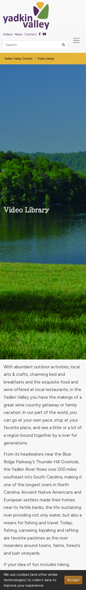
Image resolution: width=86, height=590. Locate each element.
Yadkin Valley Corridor (19, 58)
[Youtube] (44, 34)
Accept (73, 580)
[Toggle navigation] (76, 40)
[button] (63, 45)
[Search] (35, 45)
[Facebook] (40, 34)
